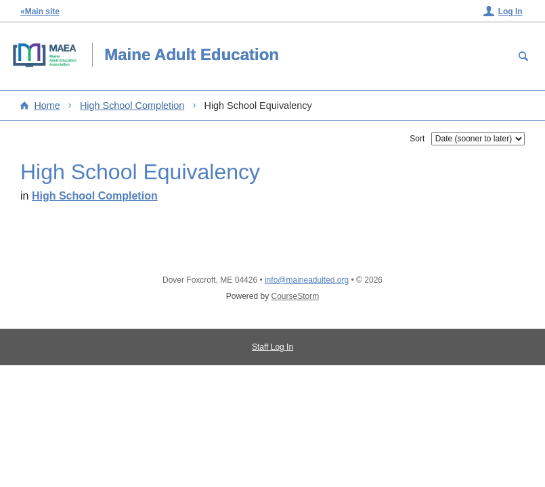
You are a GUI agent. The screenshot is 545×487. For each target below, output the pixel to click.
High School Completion (132, 105)
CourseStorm (295, 296)
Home (47, 105)
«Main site (40, 11)
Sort (417, 138)
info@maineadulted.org (307, 280)
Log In (510, 11)
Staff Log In (272, 347)
